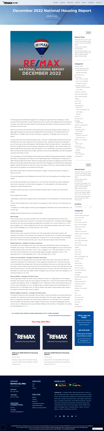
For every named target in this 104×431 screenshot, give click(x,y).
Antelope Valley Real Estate (82, 68)
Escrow (12, 407)
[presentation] (3, 427)
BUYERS (55, 2)
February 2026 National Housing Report (25, 353)
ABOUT (84, 2)
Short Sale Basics (80, 147)
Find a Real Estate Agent (81, 94)
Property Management (16, 411)
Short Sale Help (80, 154)
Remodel (78, 114)
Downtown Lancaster (80, 92)
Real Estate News (37, 405)
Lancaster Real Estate (81, 70)
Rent (76, 142)
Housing (77, 116)
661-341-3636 (14, 397)
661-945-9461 (14, 391)
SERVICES (70, 2)
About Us (35, 401)
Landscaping (79, 112)
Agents (34, 397)
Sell (33, 386)
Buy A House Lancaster (82, 79)
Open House (78, 127)
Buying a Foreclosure (81, 83)
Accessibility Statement (68, 429)
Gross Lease (79, 143)
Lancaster (13, 389)
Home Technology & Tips (82, 109)
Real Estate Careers (80, 129)
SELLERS (62, 2)
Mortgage (77, 121)
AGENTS (77, 2)
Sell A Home (78, 146)
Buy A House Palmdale (82, 81)
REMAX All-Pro (78, 133)
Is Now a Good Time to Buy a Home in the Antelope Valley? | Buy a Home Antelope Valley (83, 192)
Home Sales (78, 103)
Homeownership (79, 105)
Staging (78, 150)
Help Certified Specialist (81, 96)
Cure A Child (79, 89)
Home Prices (78, 101)
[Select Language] (97, 429)
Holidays (77, 99)
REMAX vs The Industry (81, 139)
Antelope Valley (79, 66)
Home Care (79, 107)
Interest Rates (79, 122)
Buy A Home (78, 77)
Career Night (79, 131)
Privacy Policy (84, 427)
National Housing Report (52, 19)
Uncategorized (78, 156)
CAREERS (91, 2)
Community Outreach (80, 85)
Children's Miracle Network (83, 87)
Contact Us (84, 341)
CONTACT (98, 2)
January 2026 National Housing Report (56, 353)
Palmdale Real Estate (81, 72)
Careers (34, 399)
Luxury (34, 388)
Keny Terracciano (80, 137)
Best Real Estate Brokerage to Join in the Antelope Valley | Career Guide (83, 198)
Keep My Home (79, 118)
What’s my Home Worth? (39, 407)
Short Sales (78, 152)
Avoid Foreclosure (79, 75)
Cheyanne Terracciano (82, 135)
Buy (33, 384)
